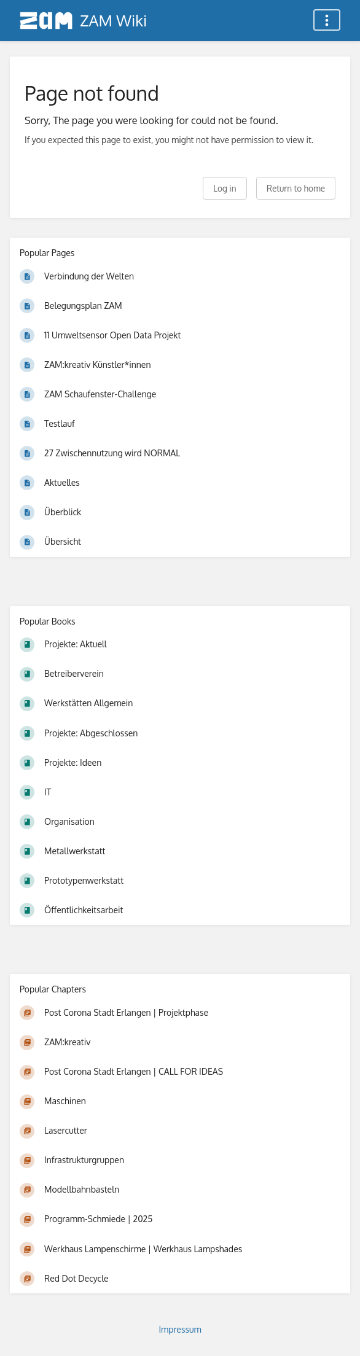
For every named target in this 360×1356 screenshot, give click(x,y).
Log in (224, 188)
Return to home (296, 188)
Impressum (179, 1329)
